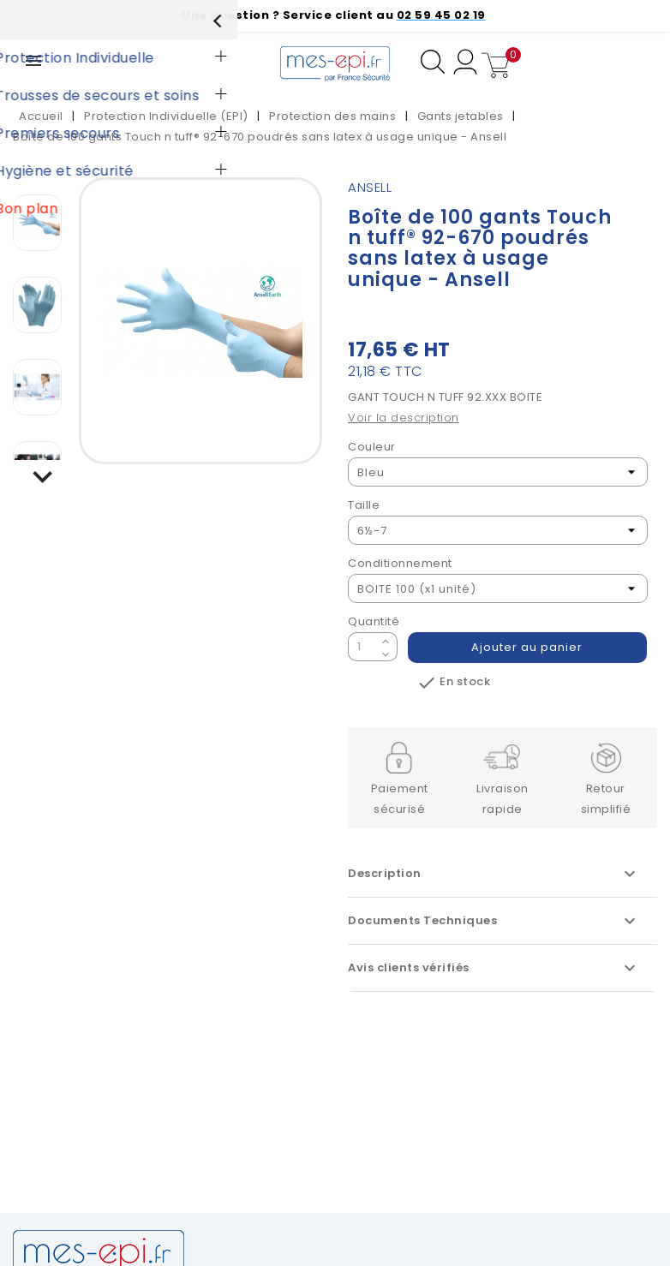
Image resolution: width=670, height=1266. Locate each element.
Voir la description (403, 417)
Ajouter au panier (527, 647)
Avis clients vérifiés (494, 968)
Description (494, 873)
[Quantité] (362, 646)
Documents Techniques (494, 921)
